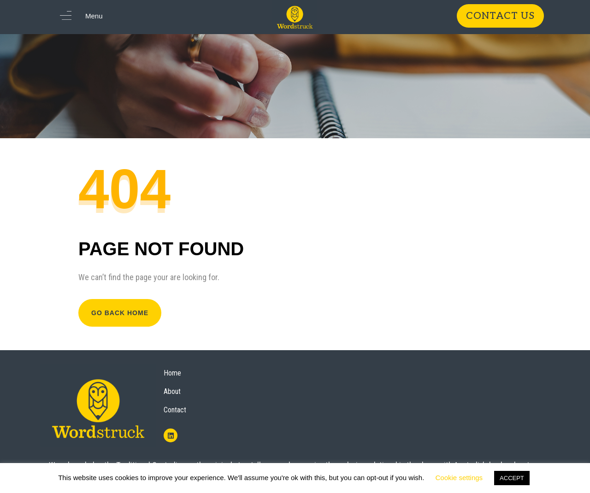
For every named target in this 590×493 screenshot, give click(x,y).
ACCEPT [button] (512, 478)
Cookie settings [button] (459, 477)
